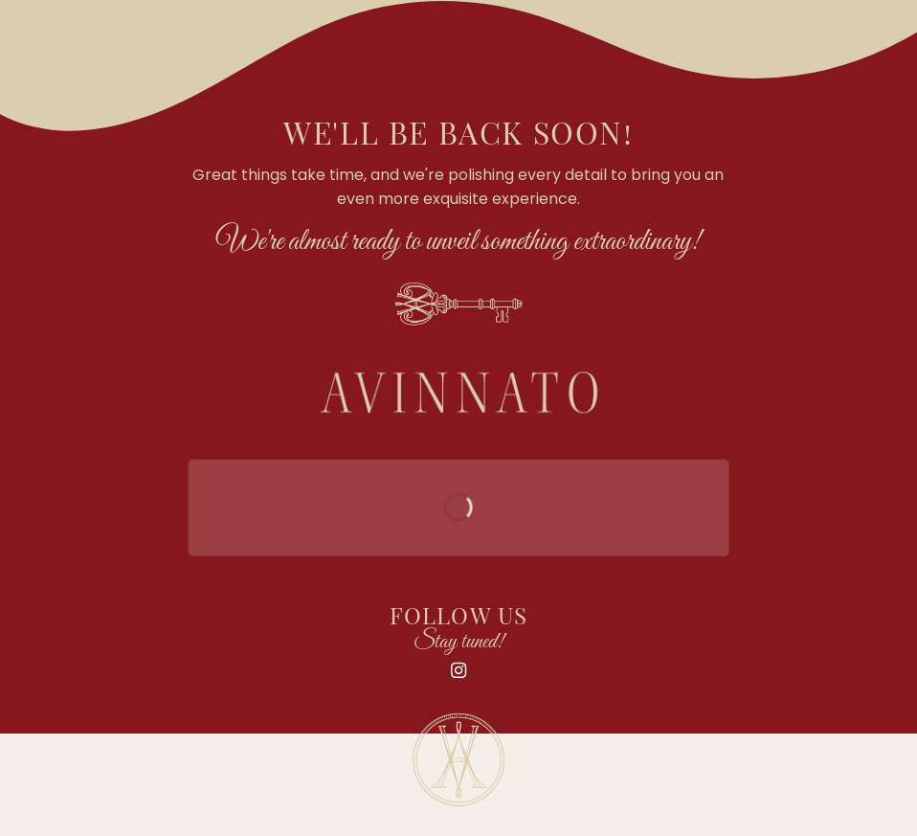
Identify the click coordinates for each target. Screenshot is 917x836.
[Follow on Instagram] (458, 671)
